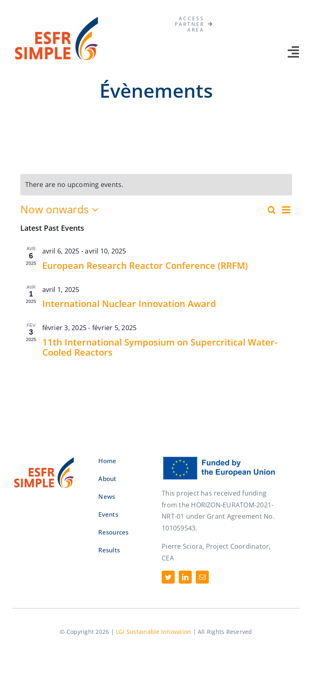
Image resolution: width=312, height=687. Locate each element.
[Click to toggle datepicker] (61, 209)
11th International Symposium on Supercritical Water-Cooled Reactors (159, 347)
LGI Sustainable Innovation (153, 631)
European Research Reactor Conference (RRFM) (145, 265)
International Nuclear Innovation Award (129, 303)
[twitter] (168, 577)
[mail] (202, 577)
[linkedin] (185, 577)
